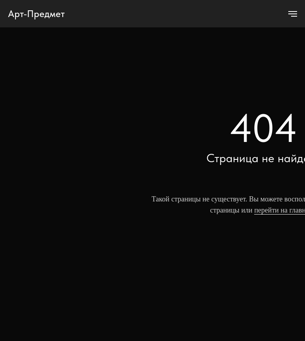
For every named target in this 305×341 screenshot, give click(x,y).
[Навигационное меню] (292, 14)
